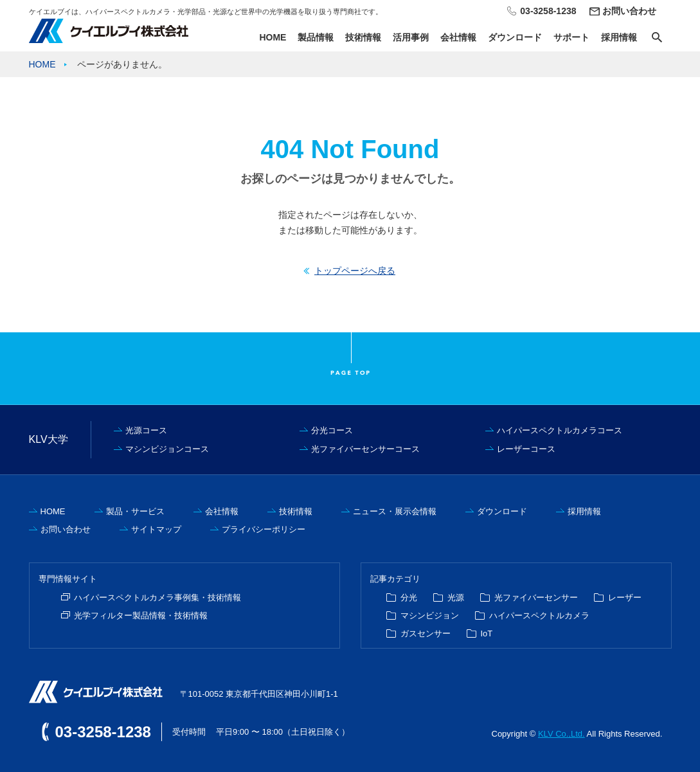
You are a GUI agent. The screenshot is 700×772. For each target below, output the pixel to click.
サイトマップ (156, 529)
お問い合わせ (629, 10)
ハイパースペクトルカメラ (539, 615)
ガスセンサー (425, 633)
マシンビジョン (429, 615)
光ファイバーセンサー (536, 597)
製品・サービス (135, 511)
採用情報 (619, 37)
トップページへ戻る (354, 270)
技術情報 (363, 37)
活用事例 (411, 37)
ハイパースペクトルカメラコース (559, 430)
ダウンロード (515, 37)
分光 (408, 597)
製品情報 (316, 37)
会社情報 (458, 37)
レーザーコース (526, 449)
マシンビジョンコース (167, 449)
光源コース (146, 430)
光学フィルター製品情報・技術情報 (141, 615)
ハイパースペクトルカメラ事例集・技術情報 (157, 597)
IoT (487, 633)
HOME (272, 37)
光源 (455, 597)
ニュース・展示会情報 (394, 511)
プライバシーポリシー (263, 529)
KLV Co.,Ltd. (561, 734)
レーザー (625, 597)
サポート (571, 37)
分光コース (332, 430)
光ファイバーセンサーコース (365, 449)
